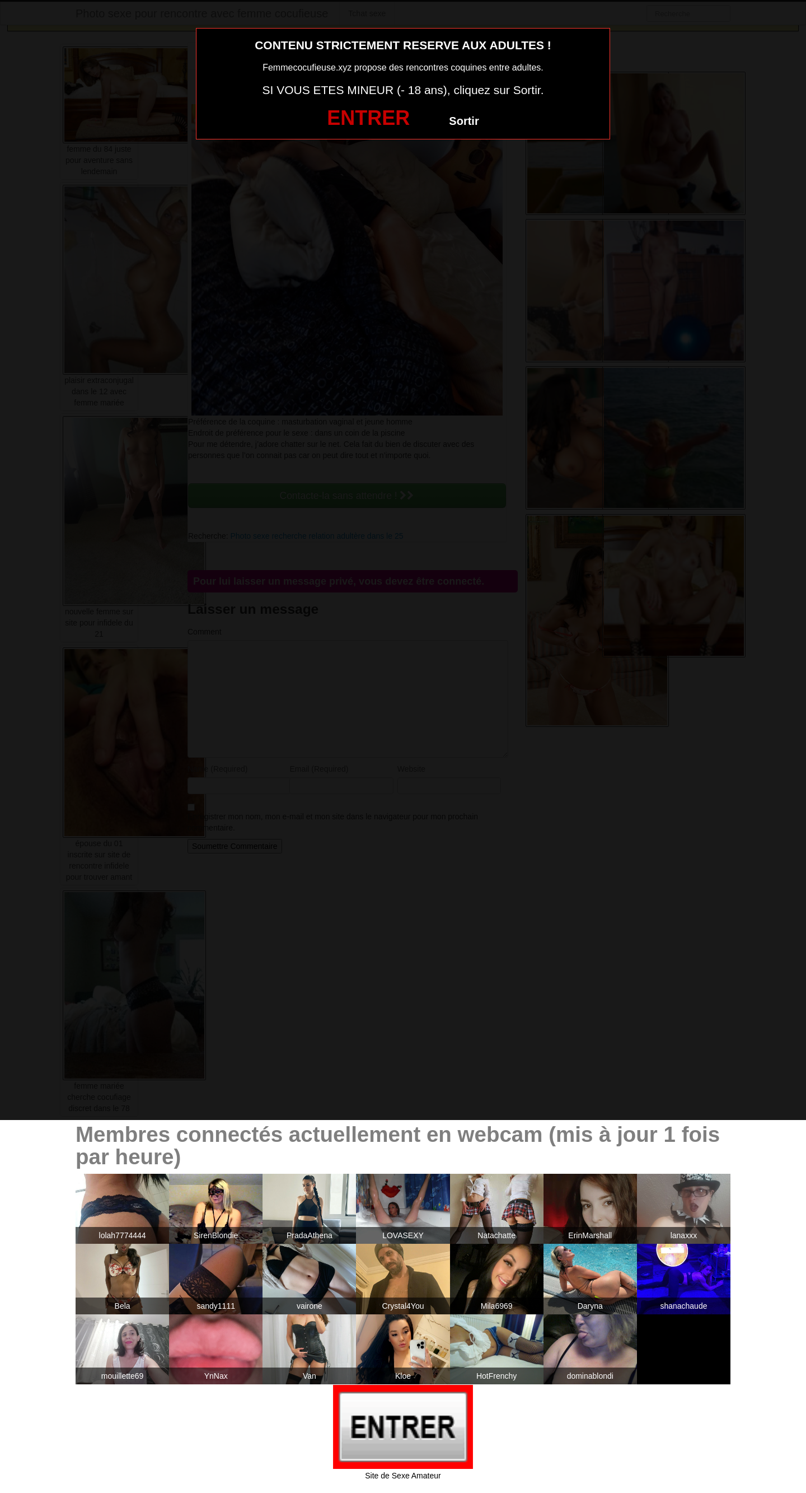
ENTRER (368, 117)
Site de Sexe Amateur (403, 1475)
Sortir (464, 121)
